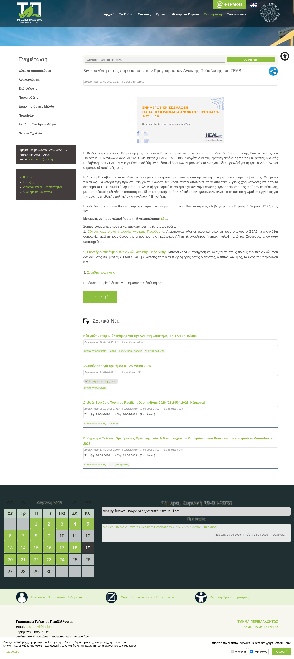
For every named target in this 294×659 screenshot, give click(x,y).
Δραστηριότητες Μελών (37, 106)
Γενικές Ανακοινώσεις (95, 351)
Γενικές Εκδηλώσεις (119, 464)
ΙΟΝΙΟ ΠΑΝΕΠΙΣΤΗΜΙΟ (260, 626)
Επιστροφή (100, 297)
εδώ (164, 218)
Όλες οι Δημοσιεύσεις (35, 70)
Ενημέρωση (213, 14)
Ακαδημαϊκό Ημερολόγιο (37, 124)
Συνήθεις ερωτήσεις (101, 272)
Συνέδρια (113, 423)
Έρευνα (162, 14)
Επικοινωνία (236, 14)
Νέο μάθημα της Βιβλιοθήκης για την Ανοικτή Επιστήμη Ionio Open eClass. (140, 336)
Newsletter (27, 115)
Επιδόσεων (260, 652)
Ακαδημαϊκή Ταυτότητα (37, 192)
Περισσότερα (11, 651)
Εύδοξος (28, 182)
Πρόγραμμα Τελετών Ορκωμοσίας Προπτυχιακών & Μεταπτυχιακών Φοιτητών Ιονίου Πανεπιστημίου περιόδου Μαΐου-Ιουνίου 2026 (179, 441)
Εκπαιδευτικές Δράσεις (130, 351)
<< (10, 502)
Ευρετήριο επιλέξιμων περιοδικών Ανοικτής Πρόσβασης (127, 252)
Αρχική (109, 14)
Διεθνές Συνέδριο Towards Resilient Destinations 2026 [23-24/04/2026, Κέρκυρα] (144, 402)
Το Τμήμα (126, 14)
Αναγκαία (240, 652)
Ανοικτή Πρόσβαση (154, 351)
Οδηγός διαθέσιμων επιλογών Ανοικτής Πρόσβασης (126, 231)
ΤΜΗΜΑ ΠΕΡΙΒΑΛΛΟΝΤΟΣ (257, 621)
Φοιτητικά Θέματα (185, 14)
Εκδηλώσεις (28, 88)
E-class (27, 177)
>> (87, 502)
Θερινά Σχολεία (30, 133)
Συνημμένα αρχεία (102, 381)
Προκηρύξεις (28, 97)
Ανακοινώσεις (29, 79)
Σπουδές (144, 14)
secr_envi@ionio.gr (41, 159)
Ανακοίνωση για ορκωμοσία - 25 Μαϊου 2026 (117, 366)
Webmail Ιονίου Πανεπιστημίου (43, 187)
